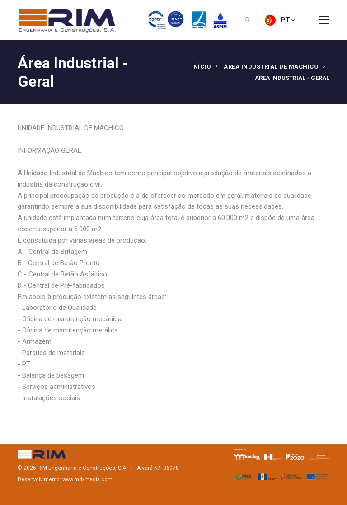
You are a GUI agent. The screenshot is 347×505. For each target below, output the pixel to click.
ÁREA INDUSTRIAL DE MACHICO (271, 66)
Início (201, 66)
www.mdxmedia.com (87, 479)
